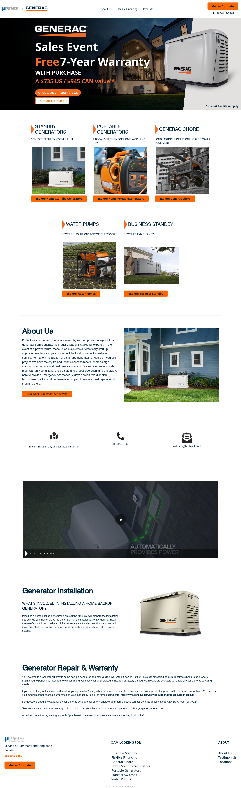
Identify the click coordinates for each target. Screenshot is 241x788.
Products (150, 9)
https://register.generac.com (147, 708)
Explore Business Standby (146, 293)
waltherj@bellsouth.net (187, 446)
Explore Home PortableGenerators (121, 198)
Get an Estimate (223, 6)
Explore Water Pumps (81, 293)
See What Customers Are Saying (47, 394)
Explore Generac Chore (175, 198)
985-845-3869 (225, 13)
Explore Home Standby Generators (59, 198)
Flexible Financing (127, 9)
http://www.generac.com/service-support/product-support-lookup (157, 695)
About (106, 9)
